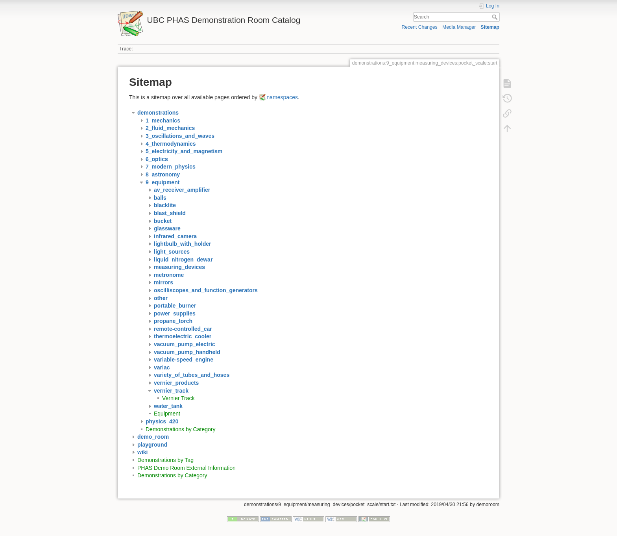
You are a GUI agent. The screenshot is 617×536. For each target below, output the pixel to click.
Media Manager (459, 27)
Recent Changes (419, 27)
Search (495, 17)
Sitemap (489, 27)
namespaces (282, 97)
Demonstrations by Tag (165, 460)
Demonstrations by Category (180, 429)
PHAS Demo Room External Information (186, 468)
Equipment (167, 413)
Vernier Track (178, 398)
